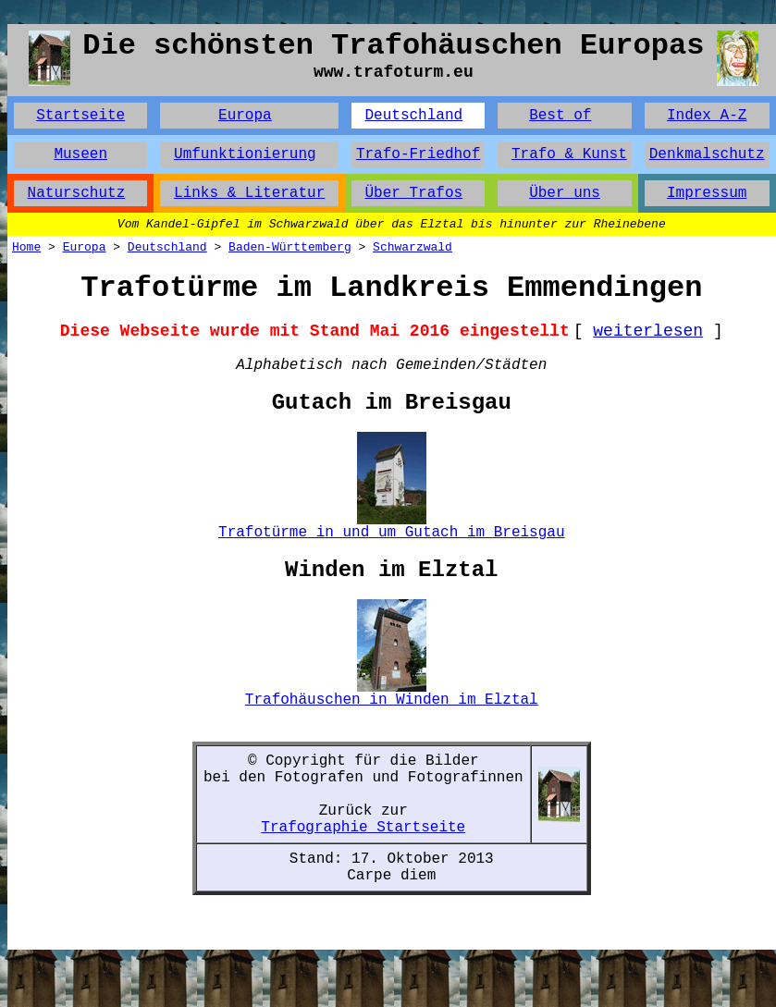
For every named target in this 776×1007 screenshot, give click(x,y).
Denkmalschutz (707, 154)
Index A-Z (706, 115)
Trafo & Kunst (569, 154)
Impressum (706, 193)
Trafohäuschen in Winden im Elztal (391, 700)
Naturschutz (77, 193)
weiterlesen (648, 331)
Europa (245, 115)
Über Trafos (413, 193)
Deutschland (413, 115)
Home (26, 247)
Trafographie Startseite (363, 827)
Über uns (564, 193)
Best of (560, 115)
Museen (80, 154)
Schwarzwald (412, 247)
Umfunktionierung (245, 154)
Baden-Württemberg (289, 247)
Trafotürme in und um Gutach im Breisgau (391, 532)
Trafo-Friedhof (418, 154)
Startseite (80, 115)
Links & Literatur (249, 193)
